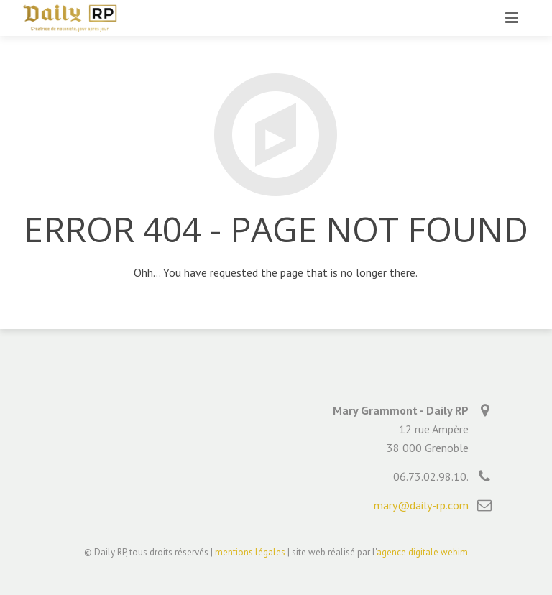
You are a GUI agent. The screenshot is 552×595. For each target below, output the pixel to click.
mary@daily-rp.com (421, 505)
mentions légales (250, 552)
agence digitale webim (422, 552)
